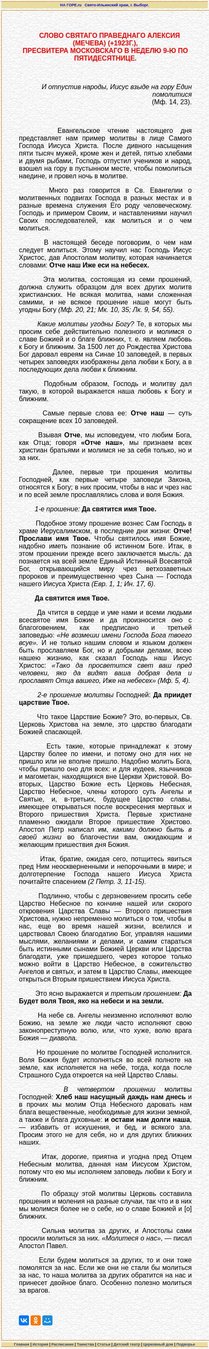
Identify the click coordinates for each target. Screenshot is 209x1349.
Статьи (103, 1344)
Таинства (85, 1344)
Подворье (185, 1344)
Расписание (62, 1344)
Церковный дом (158, 1344)
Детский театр (127, 1344)
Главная (21, 1344)
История (40, 1344)
